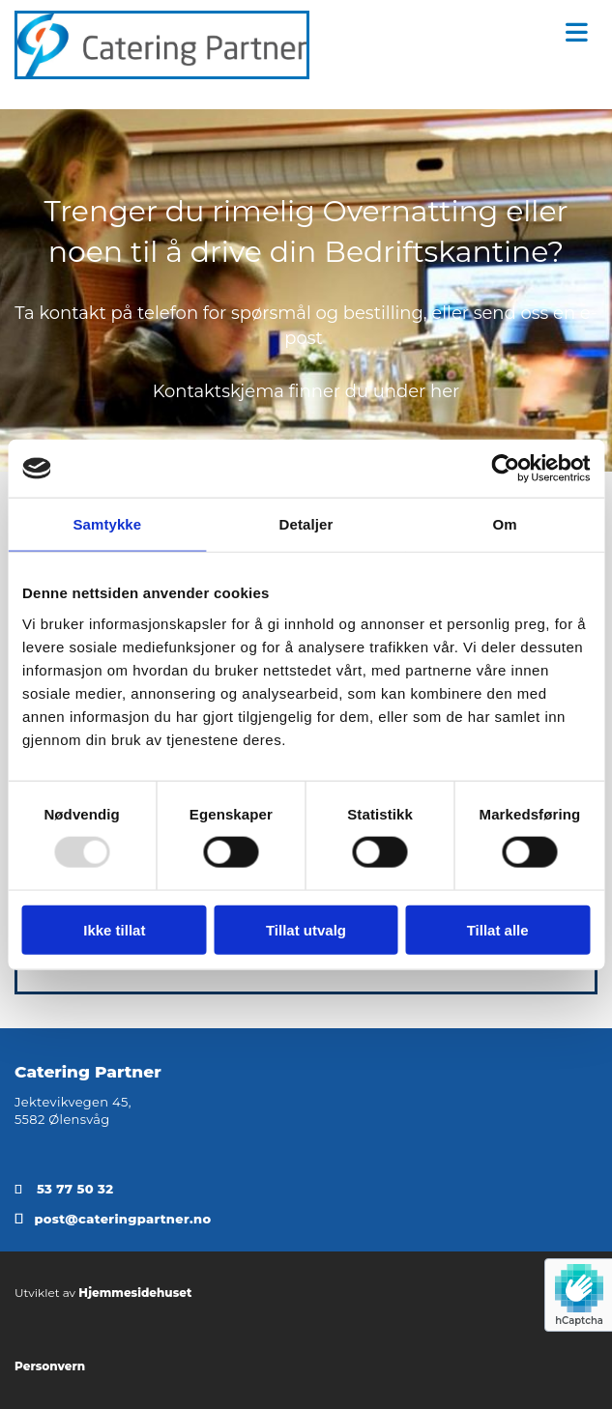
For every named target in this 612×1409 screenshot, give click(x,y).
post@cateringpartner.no (122, 1218)
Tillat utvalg (306, 929)
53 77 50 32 (75, 1188)
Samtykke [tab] (107, 524)
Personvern (50, 1366)
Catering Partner (88, 1071)
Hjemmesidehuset (134, 1292)
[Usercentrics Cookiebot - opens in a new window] (505, 468)
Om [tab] (505, 524)
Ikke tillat (114, 929)
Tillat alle (498, 929)
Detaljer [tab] (306, 524)
